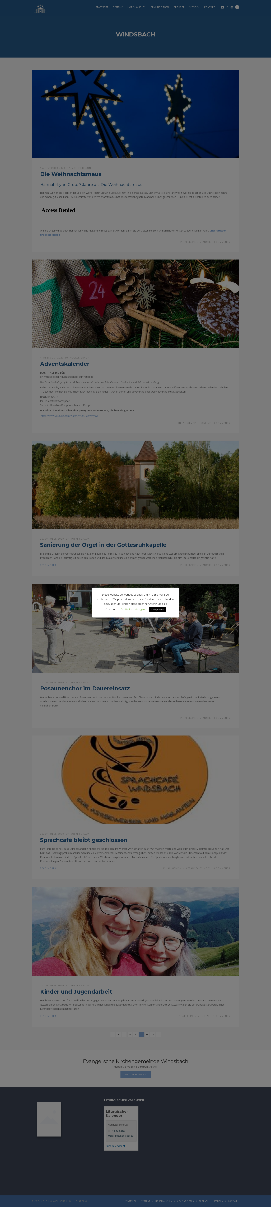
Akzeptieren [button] (157, 609)
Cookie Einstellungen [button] (132, 609)
